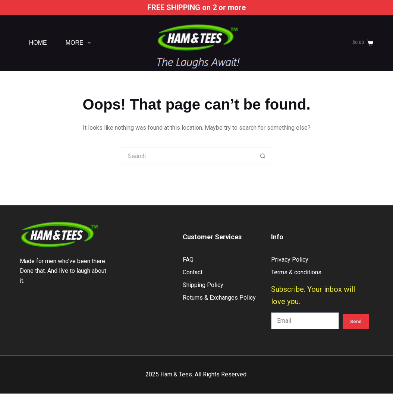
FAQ (188, 259)
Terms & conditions (296, 272)
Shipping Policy (203, 284)
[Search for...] (188, 156)
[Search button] (262, 156)
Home (38, 43)
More (80, 42)
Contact (192, 272)
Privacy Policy (289, 259)
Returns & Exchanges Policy (219, 297)
